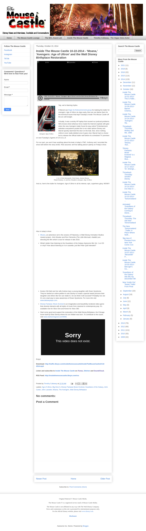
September (127, 291)
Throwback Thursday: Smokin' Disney (127, 175)
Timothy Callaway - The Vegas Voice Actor (112, 38)
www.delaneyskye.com (48, 300)
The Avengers (64, 390)
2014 (123, 79)
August (126, 294)
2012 (123, 327)
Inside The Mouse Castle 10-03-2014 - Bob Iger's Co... (129, 264)
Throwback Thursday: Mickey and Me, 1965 (128, 129)
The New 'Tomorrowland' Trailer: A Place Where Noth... (129, 230)
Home (9, 38)
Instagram (8, 54)
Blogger (85, 526)
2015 (123, 76)
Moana (42, 235)
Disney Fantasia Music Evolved (73, 387)
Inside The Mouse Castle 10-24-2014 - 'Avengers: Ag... (129, 118)
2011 (123, 330)
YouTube (7, 63)
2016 (123, 72)
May (125, 305)
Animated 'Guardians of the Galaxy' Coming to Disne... (129, 208)
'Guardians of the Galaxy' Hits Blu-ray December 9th (129, 275)
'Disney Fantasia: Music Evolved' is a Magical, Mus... (128, 153)
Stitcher (87, 371)
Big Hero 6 (56, 387)
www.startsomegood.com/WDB (55, 317)
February (127, 315)
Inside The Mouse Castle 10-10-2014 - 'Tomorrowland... (129, 196)
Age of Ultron (47, 387)
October (126, 89)
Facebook (8, 50)
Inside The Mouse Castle (77, 38)
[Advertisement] (73, 467)
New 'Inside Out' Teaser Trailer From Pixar (129, 284)
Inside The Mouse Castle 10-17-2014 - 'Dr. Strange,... (129, 165)
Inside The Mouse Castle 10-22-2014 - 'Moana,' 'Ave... (129, 140)
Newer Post (41, 479)
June (125, 301)
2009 (123, 337)
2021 (123, 65)
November (127, 86)
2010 (123, 334)
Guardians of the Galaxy (94, 387)
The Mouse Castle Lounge (28, 38)
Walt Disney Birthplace (78, 390)
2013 (123, 323)
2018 (123, 69)
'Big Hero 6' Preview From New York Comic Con (129, 241)
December (127, 82)
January (126, 319)
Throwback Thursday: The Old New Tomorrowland (129, 219)
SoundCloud (99, 371)
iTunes (80, 371)
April (125, 308)
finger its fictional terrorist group (80, 110)
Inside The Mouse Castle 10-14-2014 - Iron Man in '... (129, 185)
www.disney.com (87, 511)
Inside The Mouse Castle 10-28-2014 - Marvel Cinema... (129, 106)
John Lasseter (47, 390)
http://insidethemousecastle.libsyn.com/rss (62, 375)
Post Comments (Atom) (78, 487)
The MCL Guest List (53, 38)
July (125, 298)
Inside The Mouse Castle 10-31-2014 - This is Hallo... (129, 95)
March (125, 312)
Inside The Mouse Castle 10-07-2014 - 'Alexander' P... (129, 252)
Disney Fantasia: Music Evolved (52, 304)
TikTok (6, 59)
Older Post (105, 479)
